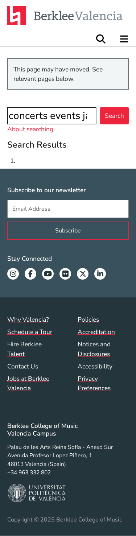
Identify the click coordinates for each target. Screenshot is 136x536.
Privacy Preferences (94, 383)
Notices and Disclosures (94, 349)
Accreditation (96, 331)
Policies (88, 319)
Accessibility (95, 366)
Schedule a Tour (29, 331)
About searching (30, 129)
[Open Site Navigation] (124, 39)
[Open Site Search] (101, 39)
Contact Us (22, 366)
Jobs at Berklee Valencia (28, 383)
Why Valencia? (28, 319)
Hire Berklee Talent (24, 349)
